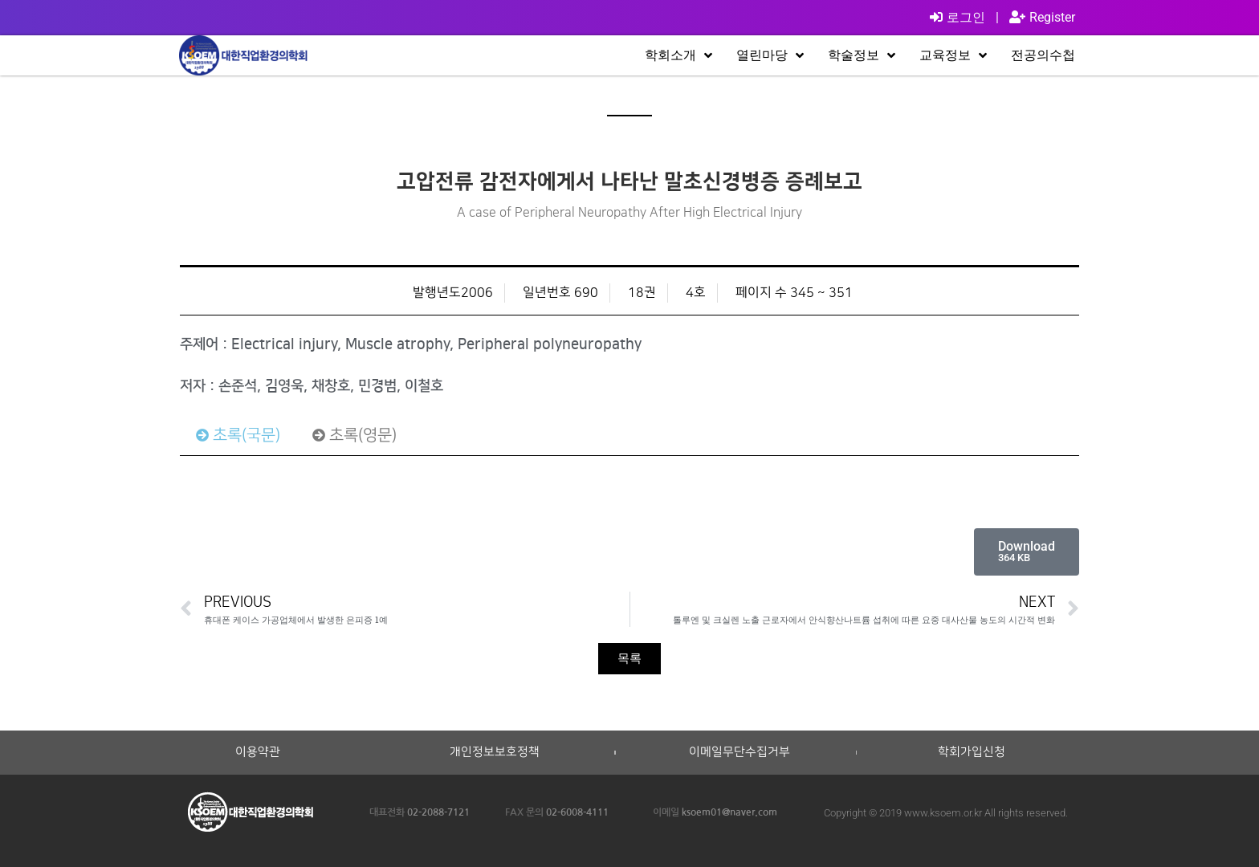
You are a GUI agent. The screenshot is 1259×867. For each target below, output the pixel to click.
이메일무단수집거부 (739, 752)
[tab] (238, 435)
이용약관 (257, 752)
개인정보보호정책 (495, 752)
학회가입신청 (971, 752)
